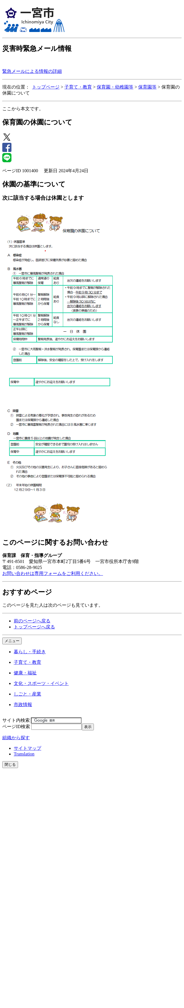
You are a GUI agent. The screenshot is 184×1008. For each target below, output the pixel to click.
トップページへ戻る (34, 626)
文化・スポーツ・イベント (41, 683)
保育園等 (147, 87)
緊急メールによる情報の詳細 (32, 71)
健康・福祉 (25, 672)
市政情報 (23, 704)
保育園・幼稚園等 (115, 87)
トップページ (46, 87)
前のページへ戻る (32, 620)
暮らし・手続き (30, 651)
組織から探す (16, 737)
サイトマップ (27, 748)
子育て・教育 (78, 87)
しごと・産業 (27, 694)
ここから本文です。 (22, 108)
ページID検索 (16, 726)
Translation (24, 754)
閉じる (10, 764)
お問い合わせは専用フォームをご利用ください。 (52, 573)
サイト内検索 (16, 720)
